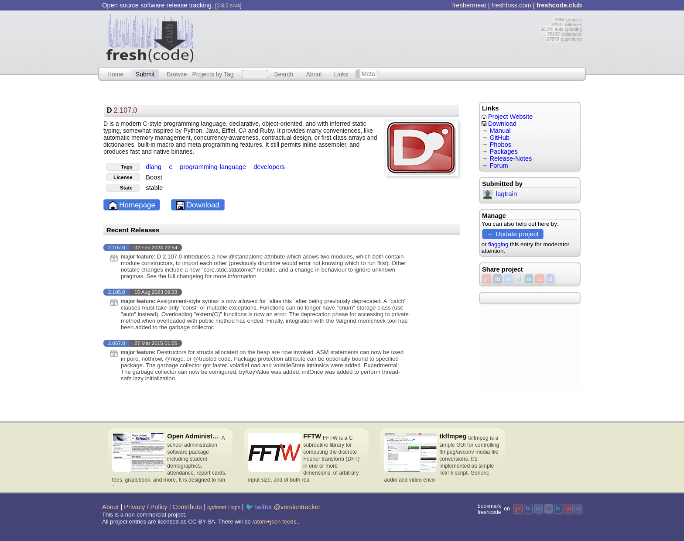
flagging (498, 244)
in (529, 279)
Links (341, 73)
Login (223, 507)
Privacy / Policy (145, 506)
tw (508, 279)
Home (115, 73)
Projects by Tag (212, 73)
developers (269, 166)
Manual (499, 130)
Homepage (132, 205)
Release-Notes (510, 158)
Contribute (187, 506)
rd (518, 279)
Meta (368, 73)
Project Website (507, 116)
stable (154, 187)
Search (283, 73)
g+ (486, 279)
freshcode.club (559, 5)
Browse (177, 73)
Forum (498, 165)
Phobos (500, 144)
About (314, 73)
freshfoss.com (511, 5)
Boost (154, 177)
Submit (145, 73)
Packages (503, 151)
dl (550, 279)
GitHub (499, 137)
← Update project (513, 234)
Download (197, 205)
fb (497, 279)
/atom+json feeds (275, 521)
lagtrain (499, 193)
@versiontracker (297, 506)
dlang (154, 166)
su (540, 279)
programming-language (214, 166)
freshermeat (469, 5)
